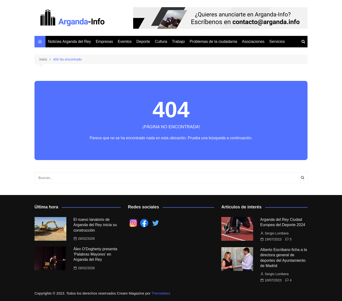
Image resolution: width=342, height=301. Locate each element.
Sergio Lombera (277, 233)
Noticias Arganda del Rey (69, 41)
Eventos (125, 41)
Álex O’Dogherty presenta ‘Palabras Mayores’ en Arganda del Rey (95, 254)
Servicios (277, 41)
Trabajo (178, 41)
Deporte (143, 41)
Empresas (104, 41)
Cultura (161, 41)
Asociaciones (253, 41)
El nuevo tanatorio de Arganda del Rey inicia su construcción (95, 224)
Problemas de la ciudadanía (213, 41)
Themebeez (160, 293)
